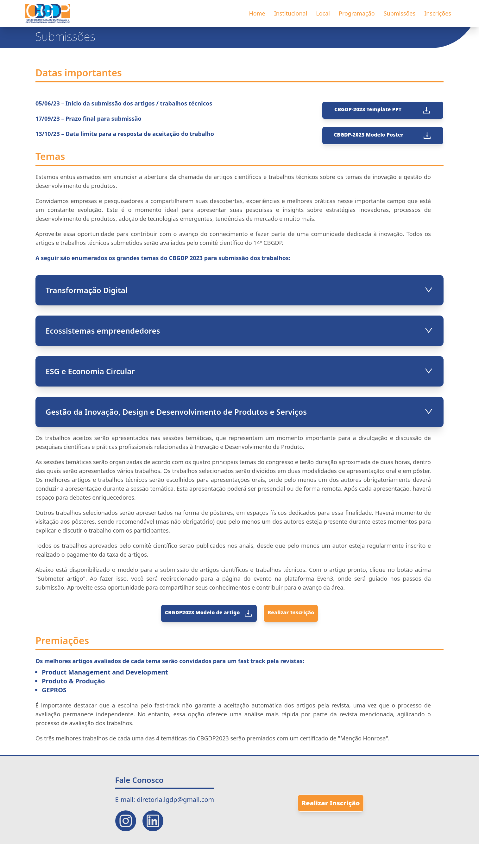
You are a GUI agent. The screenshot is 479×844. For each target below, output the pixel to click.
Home (257, 13)
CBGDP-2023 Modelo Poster (383, 135)
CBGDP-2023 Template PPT (382, 110)
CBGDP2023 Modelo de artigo (209, 613)
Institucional (290, 13)
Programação (357, 13)
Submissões (399, 13)
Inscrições (437, 13)
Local (323, 13)
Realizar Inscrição (291, 612)
